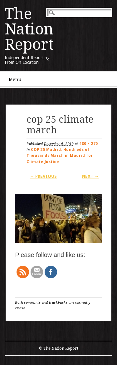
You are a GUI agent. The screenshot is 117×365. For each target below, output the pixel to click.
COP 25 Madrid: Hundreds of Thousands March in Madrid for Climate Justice (60, 155)
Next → (90, 176)
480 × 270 (88, 143)
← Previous (43, 176)
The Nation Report (29, 29)
